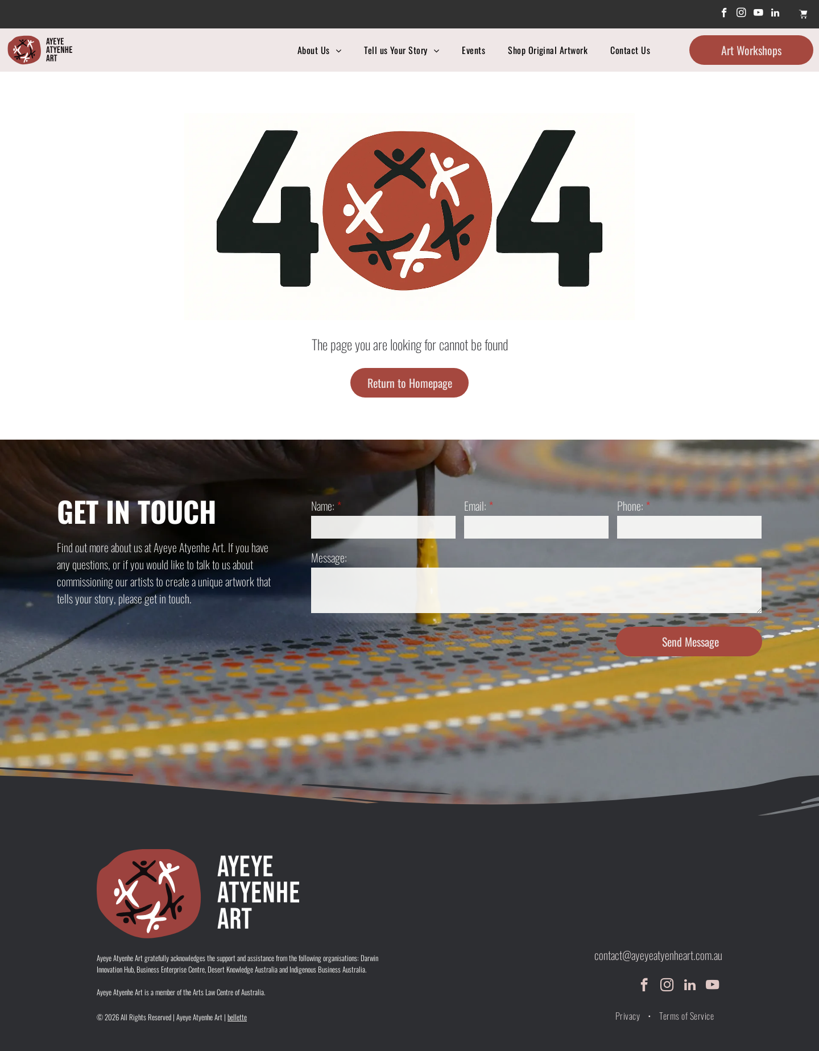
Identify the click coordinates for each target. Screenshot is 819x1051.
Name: (322, 505)
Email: (475, 505)
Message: (329, 557)
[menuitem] (319, 50)
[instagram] (741, 14)
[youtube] (758, 14)
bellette (237, 1017)
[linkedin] (775, 14)
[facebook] (724, 14)
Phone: (630, 505)
